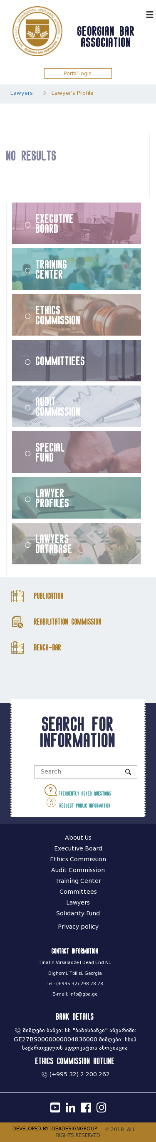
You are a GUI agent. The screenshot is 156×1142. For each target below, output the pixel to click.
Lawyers (21, 92)
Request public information (78, 802)
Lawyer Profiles (52, 498)
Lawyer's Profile (73, 92)
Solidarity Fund (78, 913)
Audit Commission (58, 406)
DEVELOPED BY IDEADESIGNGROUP (54, 1128)
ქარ (137, 13)
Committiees (60, 361)
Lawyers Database (54, 544)
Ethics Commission (58, 315)
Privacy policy (78, 926)
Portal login (78, 73)
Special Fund (50, 452)
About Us (78, 837)
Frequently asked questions (78, 790)
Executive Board (55, 223)
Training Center (51, 269)
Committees (78, 891)
